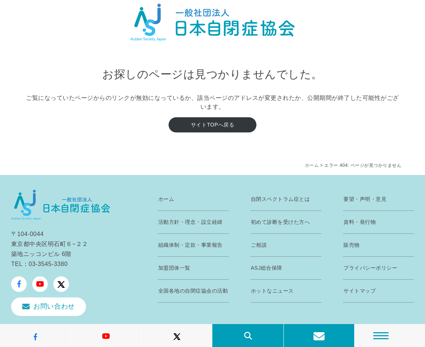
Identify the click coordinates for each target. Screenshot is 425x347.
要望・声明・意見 (364, 199)
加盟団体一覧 (174, 268)
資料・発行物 (359, 222)
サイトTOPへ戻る (212, 125)
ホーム (312, 165)
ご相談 (259, 245)
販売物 (351, 245)
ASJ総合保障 (266, 268)
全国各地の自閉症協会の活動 (193, 291)
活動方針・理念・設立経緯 (190, 222)
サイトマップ (359, 291)
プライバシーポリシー (370, 268)
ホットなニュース (272, 291)
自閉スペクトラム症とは (280, 199)
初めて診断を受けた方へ (280, 222)
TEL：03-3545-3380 (39, 264)
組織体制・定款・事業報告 (190, 245)
